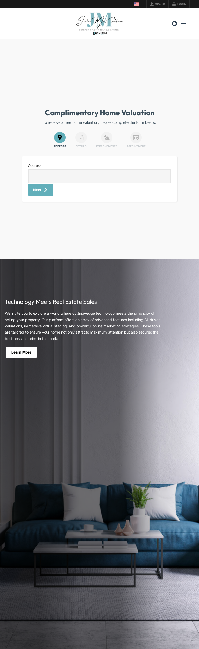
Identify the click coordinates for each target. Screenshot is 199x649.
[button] (40, 190)
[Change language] (138, 4)
